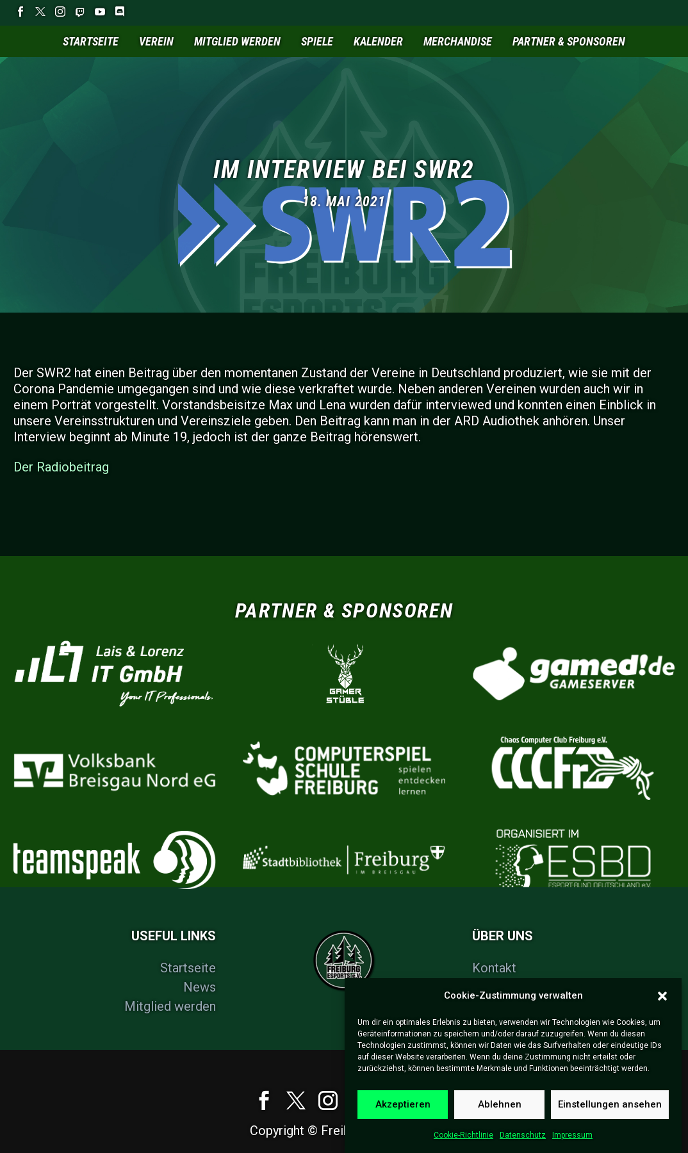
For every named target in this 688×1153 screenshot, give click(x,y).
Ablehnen (499, 1114)
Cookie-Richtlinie (463, 1144)
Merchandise (457, 41)
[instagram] (328, 1100)
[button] (662, 1005)
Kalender (378, 41)
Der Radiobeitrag (61, 467)
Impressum (572, 1144)
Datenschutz (523, 1144)
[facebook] (264, 1100)
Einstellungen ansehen (610, 1114)
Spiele (317, 41)
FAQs (487, 987)
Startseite (91, 41)
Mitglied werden (237, 41)
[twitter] (296, 1100)
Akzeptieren (402, 1114)
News (199, 987)
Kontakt (494, 968)
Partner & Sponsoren (568, 41)
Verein (156, 41)
